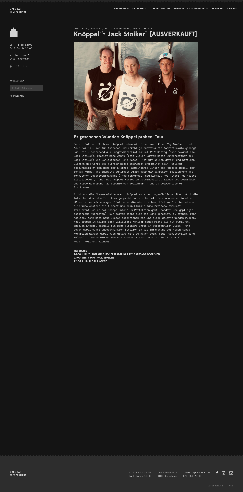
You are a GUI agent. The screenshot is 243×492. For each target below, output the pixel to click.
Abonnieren (17, 96)
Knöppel (118, 144)
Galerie (232, 8)
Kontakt (179, 8)
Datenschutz (215, 485)
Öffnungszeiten (198, 8)
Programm (121, 8)
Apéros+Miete (161, 8)
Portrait (217, 8)
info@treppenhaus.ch (196, 472)
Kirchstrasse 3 (19, 55)
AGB (231, 485)
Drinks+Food (140, 8)
